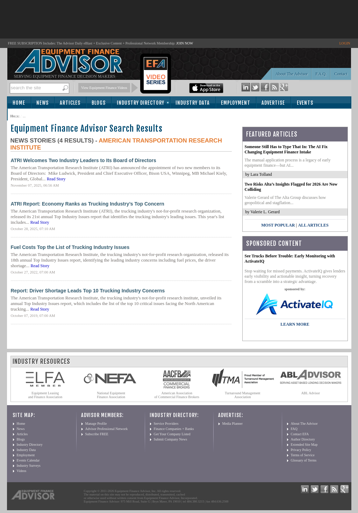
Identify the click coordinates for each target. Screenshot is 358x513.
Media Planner (232, 423)
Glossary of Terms (304, 460)
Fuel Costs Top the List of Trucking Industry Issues (70, 247)
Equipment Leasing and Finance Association (45, 395)
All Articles (313, 225)
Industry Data (193, 103)
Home (19, 103)
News (42, 103)
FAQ (294, 429)
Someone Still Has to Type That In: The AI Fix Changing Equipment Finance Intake (286, 149)
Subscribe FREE (96, 434)
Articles (70, 103)
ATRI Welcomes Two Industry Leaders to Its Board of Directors (83, 160)
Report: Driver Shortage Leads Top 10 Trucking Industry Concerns (88, 290)
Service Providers (166, 423)
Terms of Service (303, 455)
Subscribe (27, 115)
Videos (22, 471)
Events (305, 103)
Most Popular (278, 225)
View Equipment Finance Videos (104, 88)
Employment (235, 103)
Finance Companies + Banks (174, 429)
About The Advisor (291, 73)
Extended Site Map (304, 444)
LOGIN (344, 43)
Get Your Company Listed (172, 434)
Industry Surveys (29, 465)
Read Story (56, 178)
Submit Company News (170, 439)
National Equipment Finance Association (111, 395)
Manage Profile (96, 423)
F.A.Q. (321, 73)
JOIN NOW (184, 43)
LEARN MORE (294, 324)
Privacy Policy (301, 450)
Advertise (273, 103)
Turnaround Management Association (242, 395)
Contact (340, 73)
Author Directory (303, 439)
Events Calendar (28, 460)
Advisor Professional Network (106, 429)
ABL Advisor (310, 393)
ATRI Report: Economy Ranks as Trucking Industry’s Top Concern (87, 204)
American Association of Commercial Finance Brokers (176, 395)
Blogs (99, 103)
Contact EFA (300, 434)
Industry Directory (140, 103)
